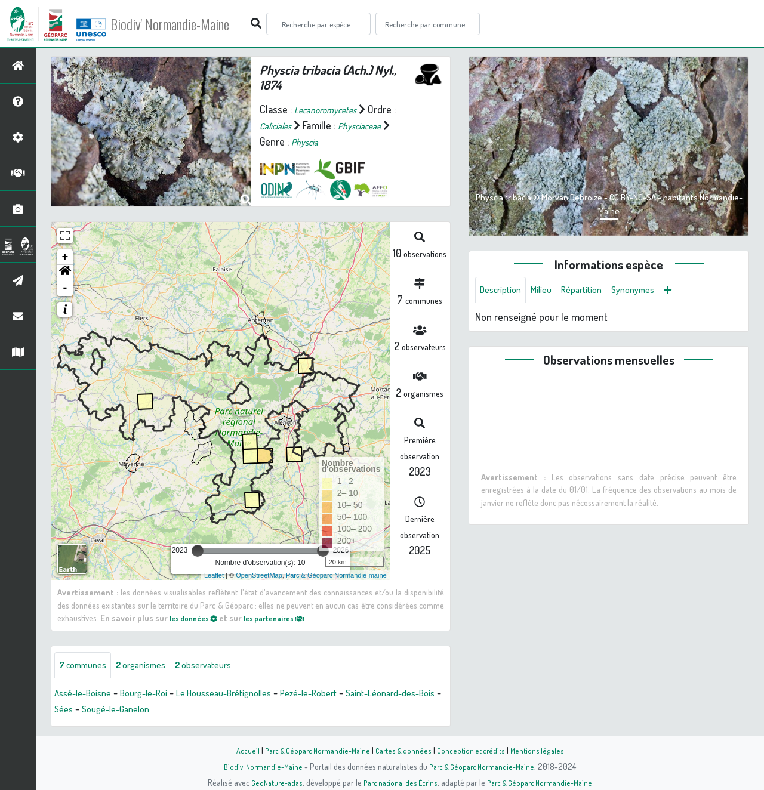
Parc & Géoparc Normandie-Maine (314, 750)
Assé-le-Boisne (87, 695)
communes (87, 666)
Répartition (594, 291)
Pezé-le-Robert (345, 695)
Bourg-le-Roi (156, 695)
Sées (150, 711)
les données (198, 617)
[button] (65, 272)
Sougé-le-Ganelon (208, 711)
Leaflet (214, 575)
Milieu (549, 291)
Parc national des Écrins (398, 782)
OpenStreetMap (259, 575)
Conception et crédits (476, 750)
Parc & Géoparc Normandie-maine (336, 575)
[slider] (198, 551)
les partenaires (288, 617)
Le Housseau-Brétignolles (248, 695)
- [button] (65, 288)
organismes (154, 666)
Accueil (239, 750)
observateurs (224, 666)
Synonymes (651, 291)
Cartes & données (406, 750)
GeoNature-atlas (269, 782)
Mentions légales (544, 750)
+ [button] (65, 257)
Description (504, 291)
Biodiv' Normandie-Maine (196, 24)
